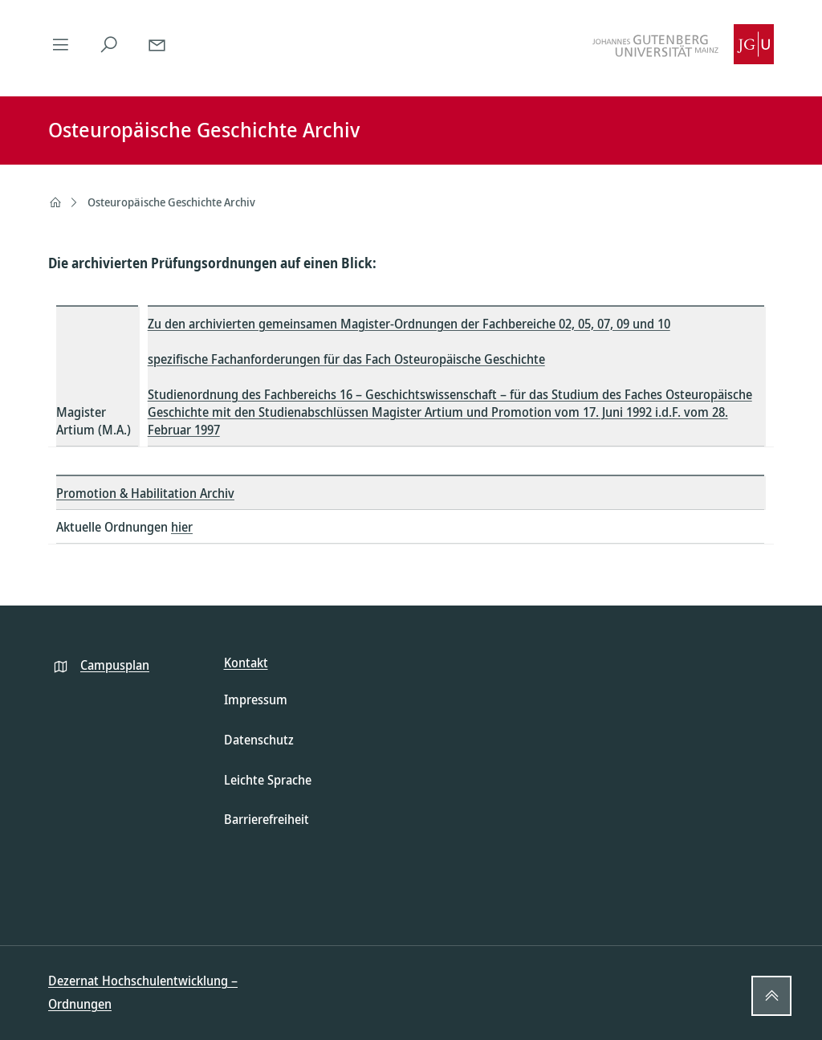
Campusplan (114, 665)
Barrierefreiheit (266, 819)
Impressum (255, 699)
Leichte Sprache (267, 780)
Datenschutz (259, 739)
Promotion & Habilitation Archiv (145, 493)
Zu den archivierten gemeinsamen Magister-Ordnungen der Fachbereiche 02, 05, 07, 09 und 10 (409, 323)
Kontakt (246, 662)
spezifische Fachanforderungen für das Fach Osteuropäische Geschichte (346, 359)
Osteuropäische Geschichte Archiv (171, 202)
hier (182, 527)
